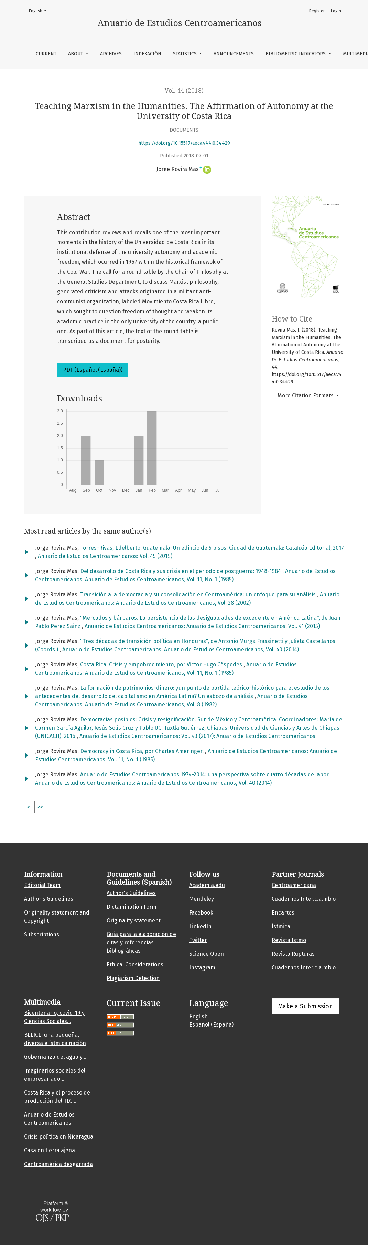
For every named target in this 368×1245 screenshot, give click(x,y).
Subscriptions (41, 934)
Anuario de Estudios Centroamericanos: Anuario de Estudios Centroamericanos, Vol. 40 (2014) (180, 649)
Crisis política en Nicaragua (58, 1136)
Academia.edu (207, 885)
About (76, 54)
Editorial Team (42, 885)
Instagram (202, 967)
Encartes (283, 912)
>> (40, 807)
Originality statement (134, 920)
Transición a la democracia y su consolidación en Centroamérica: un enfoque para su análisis (198, 594)
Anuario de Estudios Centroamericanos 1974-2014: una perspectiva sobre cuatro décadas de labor (205, 774)
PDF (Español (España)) (92, 370)
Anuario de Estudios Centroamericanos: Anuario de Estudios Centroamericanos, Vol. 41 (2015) (202, 626)
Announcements (234, 54)
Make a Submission (305, 1006)
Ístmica (281, 926)
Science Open (206, 954)
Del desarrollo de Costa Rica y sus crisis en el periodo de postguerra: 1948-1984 (181, 571)
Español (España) (211, 1024)
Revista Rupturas (293, 954)
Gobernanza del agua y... (55, 1057)
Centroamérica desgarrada (58, 1164)
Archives (111, 54)
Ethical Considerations (135, 964)
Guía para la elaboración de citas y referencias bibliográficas (141, 942)
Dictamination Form (131, 907)
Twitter (198, 940)
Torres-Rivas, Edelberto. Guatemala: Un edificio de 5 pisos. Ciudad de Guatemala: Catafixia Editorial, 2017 (212, 548)
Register (317, 11)
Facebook (201, 912)
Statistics (185, 54)
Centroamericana (294, 885)
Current (46, 54)
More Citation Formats (306, 395)
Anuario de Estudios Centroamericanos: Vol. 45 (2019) (105, 556)
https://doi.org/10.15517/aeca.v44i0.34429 (184, 143)
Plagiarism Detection (133, 978)
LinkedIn (200, 926)
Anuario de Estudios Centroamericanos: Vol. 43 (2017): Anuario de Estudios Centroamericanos (197, 736)
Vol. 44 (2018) (184, 90)
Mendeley (201, 899)
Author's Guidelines (48, 899)
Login (336, 11)
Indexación (147, 54)
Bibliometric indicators (296, 54)
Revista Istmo (289, 940)
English (40, 10)
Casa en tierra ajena (50, 1150)
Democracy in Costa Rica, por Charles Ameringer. (142, 751)
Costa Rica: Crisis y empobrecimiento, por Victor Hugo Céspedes (161, 664)
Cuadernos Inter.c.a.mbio (304, 899)
